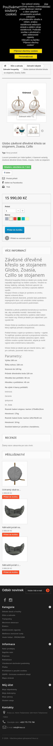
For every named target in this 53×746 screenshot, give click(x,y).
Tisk (8, 187)
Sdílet (7, 173)
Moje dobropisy (9, 693)
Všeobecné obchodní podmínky (16, 663)
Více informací (46, 5)
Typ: (4, 153)
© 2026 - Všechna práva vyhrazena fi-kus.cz (20, 738)
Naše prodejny (8, 649)
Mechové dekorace (10, 623)
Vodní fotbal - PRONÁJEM (13, 637)
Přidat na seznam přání (20, 238)
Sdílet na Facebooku (13, 183)
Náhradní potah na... (11, 527)
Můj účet (7, 685)
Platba (5, 667)
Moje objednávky (9, 689)
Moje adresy (7, 697)
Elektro (5, 626)
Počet (7, 206)
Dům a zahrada (8, 615)
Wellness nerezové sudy (12, 634)
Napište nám (7, 652)
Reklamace (7, 660)
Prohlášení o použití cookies (14, 671)
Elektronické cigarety (11, 630)
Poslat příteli (11, 178)
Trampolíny (7, 619)
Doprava (5, 656)
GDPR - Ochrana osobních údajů (16, 674)
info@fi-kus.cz (19, 727)
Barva (8, 215)
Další (42, 130)
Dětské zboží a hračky (11, 612)
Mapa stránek (8, 678)
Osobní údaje (8, 700)
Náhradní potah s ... (11, 565)
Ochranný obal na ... (11, 489)
